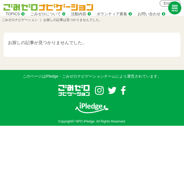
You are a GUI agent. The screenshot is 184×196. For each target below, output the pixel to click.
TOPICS (13, 14)
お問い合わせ (149, 14)
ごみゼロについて (45, 14)
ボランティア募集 (112, 14)
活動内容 (78, 14)
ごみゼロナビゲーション (20, 20)
